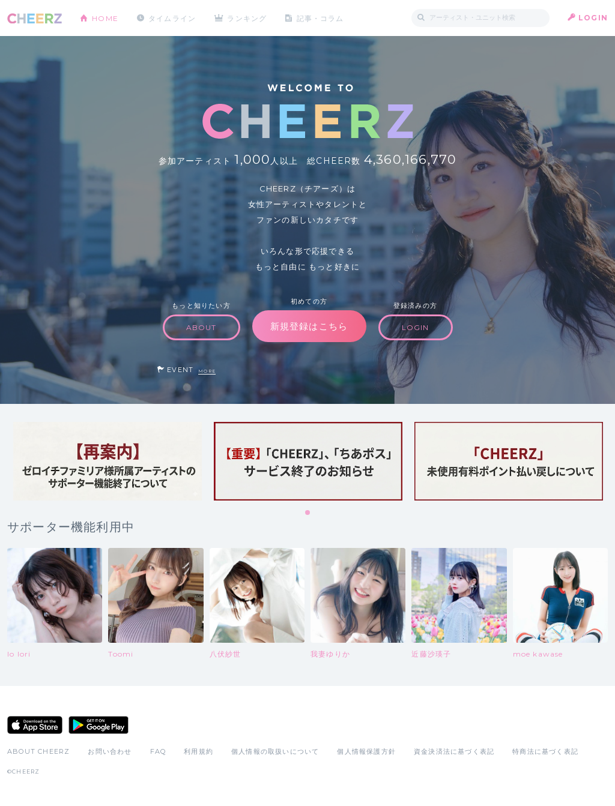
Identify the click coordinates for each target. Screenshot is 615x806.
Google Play (98, 725)
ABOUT (201, 327)
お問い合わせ (110, 751)
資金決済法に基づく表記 (454, 751)
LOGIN (593, 17)
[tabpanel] (107, 461)
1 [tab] (308, 513)
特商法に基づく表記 (545, 751)
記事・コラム (321, 17)
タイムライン (172, 17)
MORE (207, 371)
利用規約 (198, 751)
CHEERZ (34, 18)
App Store (34, 725)
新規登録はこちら (309, 326)
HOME (105, 17)
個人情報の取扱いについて (275, 751)
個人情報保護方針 (366, 751)
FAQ (158, 751)
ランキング (248, 17)
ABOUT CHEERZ (38, 751)
